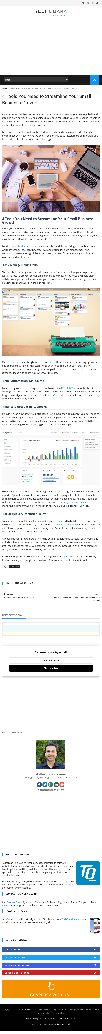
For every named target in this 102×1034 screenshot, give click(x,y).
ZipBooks (67, 559)
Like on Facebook (52, 952)
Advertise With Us (68, 1021)
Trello (11, 364)
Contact (54, 1021)
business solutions (28, 249)
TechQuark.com (70, 921)
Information (15, 89)
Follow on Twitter (52, 960)
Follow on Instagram (52, 968)
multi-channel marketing (64, 527)
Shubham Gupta (64, 1026)
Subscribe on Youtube (52, 975)
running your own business (74, 504)
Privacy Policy (32, 1021)
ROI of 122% (68, 390)
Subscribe (51, 671)
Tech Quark (28, 1012)
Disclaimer (44, 1021)
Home (4, 89)
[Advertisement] (51, 706)
